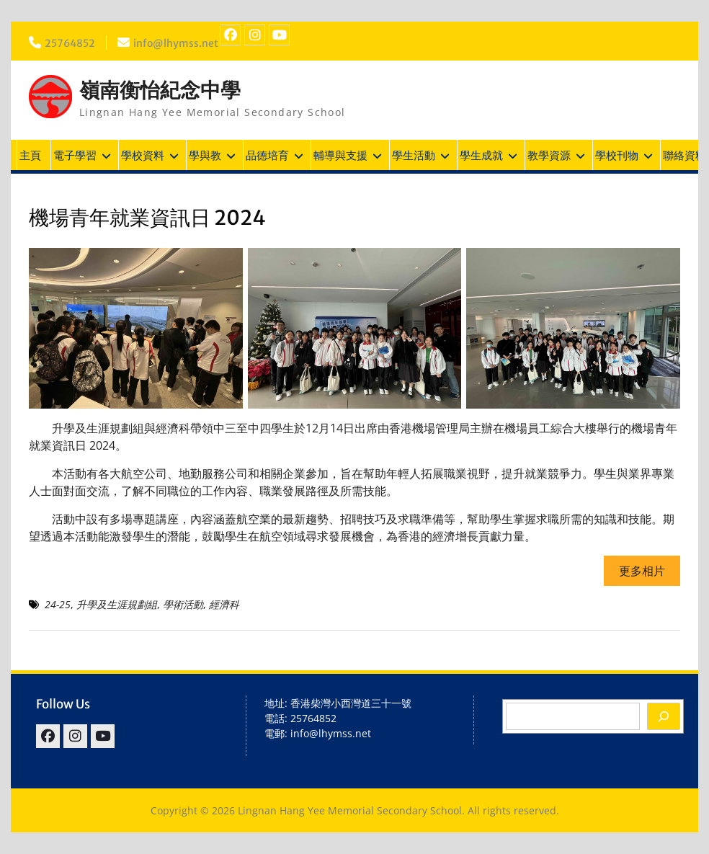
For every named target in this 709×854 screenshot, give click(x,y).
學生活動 (413, 155)
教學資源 (549, 155)
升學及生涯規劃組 (116, 604)
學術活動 (183, 604)
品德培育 (267, 155)
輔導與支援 (340, 155)
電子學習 (75, 155)
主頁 (30, 155)
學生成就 (481, 155)
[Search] (663, 716)
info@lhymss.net (175, 43)
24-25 (58, 604)
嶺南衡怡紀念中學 (160, 90)
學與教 (205, 155)
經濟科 (224, 604)
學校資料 (142, 155)
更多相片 (642, 571)
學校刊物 (616, 155)
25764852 (70, 43)
